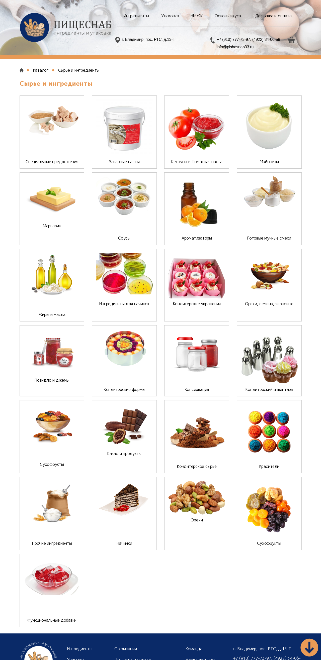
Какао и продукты (124, 455)
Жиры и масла (51, 303)
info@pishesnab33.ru (235, 47)
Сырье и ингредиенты (78, 70)
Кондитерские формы (124, 378)
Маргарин (52, 238)
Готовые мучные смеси (269, 238)
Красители (269, 455)
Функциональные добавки (52, 590)
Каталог (41, 70)
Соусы (124, 238)
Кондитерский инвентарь (269, 378)
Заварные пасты (124, 161)
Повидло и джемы (51, 378)
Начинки (124, 532)
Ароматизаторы (197, 238)
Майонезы (269, 161)
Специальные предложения (52, 161)
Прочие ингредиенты (52, 532)
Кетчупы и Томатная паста (196, 161)
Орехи (197, 532)
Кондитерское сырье (197, 455)
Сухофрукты (52, 455)
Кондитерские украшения (197, 303)
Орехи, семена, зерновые (269, 303)
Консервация (197, 378)
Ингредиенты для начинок (124, 303)
